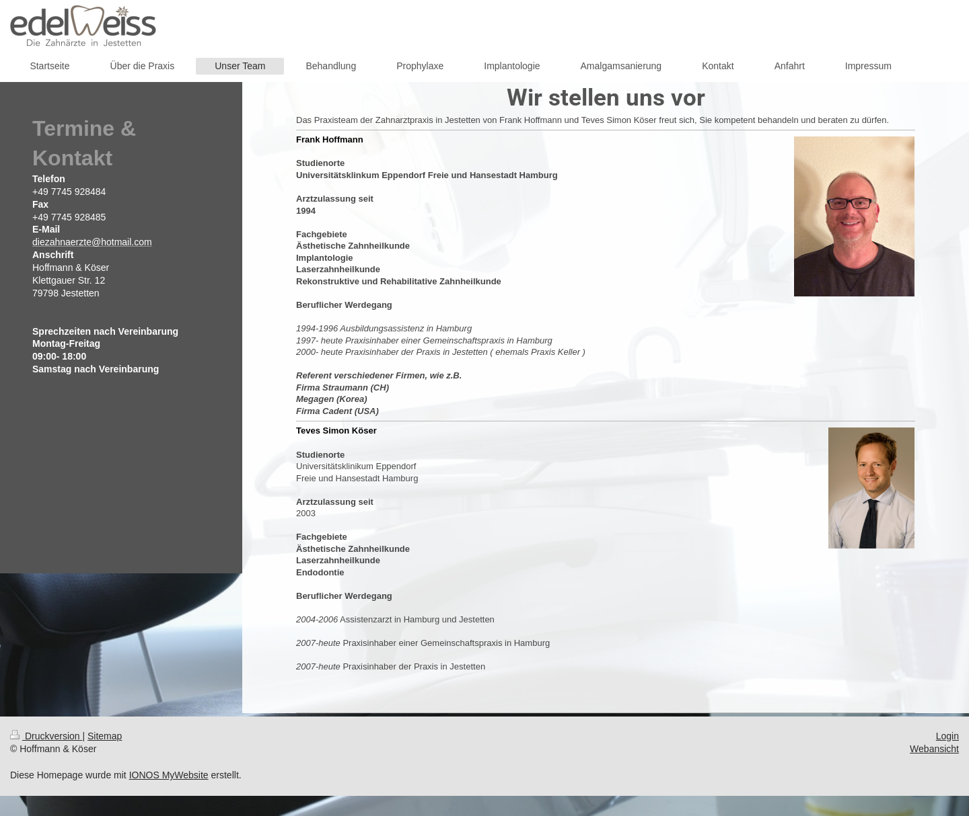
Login (947, 736)
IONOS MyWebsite (169, 775)
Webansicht (934, 748)
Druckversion (46, 736)
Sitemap (104, 736)
